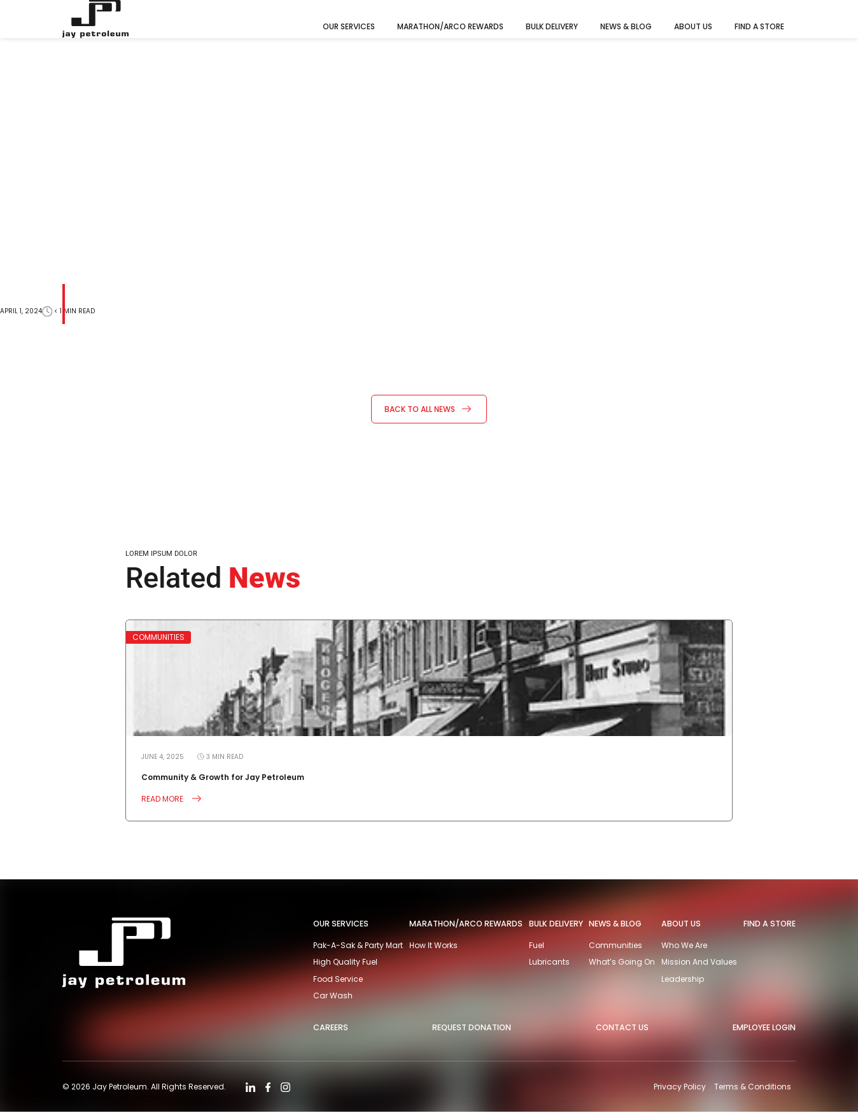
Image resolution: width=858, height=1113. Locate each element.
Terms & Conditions (752, 1087)
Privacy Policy (679, 1087)
